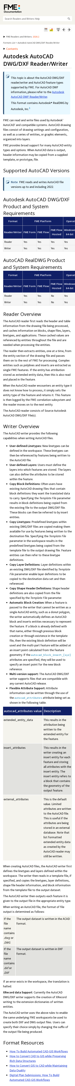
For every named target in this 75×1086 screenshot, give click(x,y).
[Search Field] (37, 18)
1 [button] (29, 108)
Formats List (9, 42)
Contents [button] (10, 49)
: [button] (21, 36)
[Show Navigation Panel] (70, 8)
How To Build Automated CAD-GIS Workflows (39, 1051)
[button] (69, 18)
